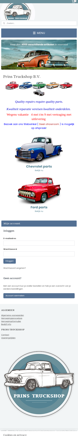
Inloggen (10, 261)
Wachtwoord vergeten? (14, 268)
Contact (5, 334)
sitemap (31, 431)
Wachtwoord (10, 249)
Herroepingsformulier (11, 321)
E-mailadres (9, 238)
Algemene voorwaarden (12, 315)
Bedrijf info (6, 324)
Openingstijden (8, 338)
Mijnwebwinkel (71, 431)
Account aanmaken (15, 295)
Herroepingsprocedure (11, 318)
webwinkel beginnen (47, 431)
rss (37, 431)
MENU (39, 33)
